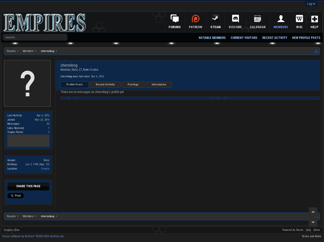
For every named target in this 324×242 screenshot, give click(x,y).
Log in (311, 4)
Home (316, 230)
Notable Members (212, 38)
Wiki (299, 27)
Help (314, 27)
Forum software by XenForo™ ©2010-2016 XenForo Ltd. (33, 236)
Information (159, 84)
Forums (175, 27)
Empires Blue (11, 230)
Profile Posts (74, 84)
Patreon (195, 27)
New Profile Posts (306, 38)
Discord (235, 27)
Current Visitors (244, 38)
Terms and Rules (311, 236)
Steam (215, 27)
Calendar (258, 27)
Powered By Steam (292, 230)
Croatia (45, 168)
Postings (133, 84)
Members (281, 27)
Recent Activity (105, 84)
